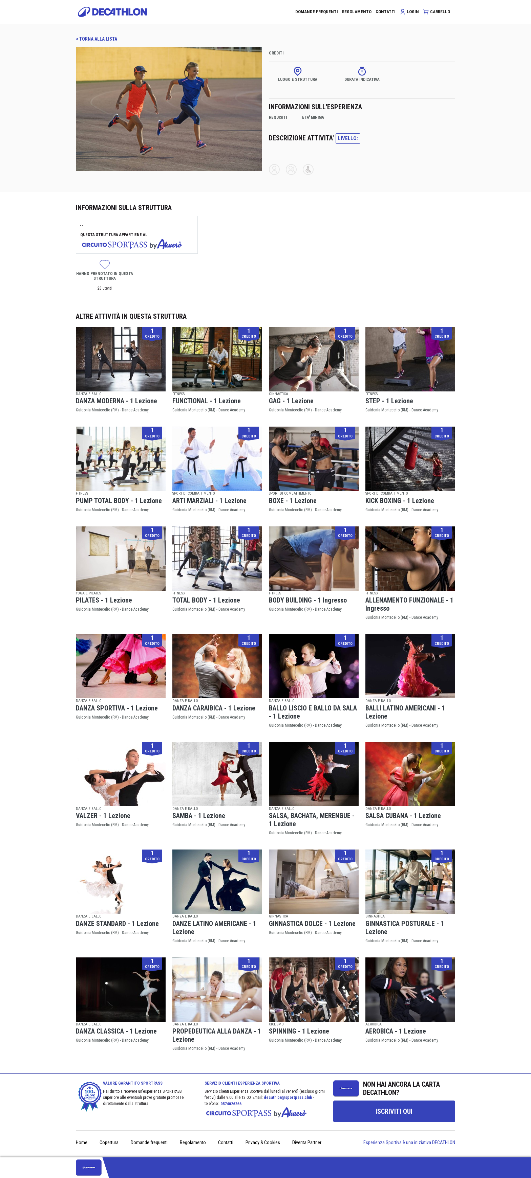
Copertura (109, 1142)
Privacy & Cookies (263, 1142)
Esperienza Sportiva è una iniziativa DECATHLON (409, 1142)
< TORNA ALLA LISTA (96, 39)
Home (81, 1142)
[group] (394, 1111)
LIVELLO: (348, 138)
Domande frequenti (149, 1142)
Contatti (225, 1142)
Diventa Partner (306, 1142)
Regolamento (193, 1142)
